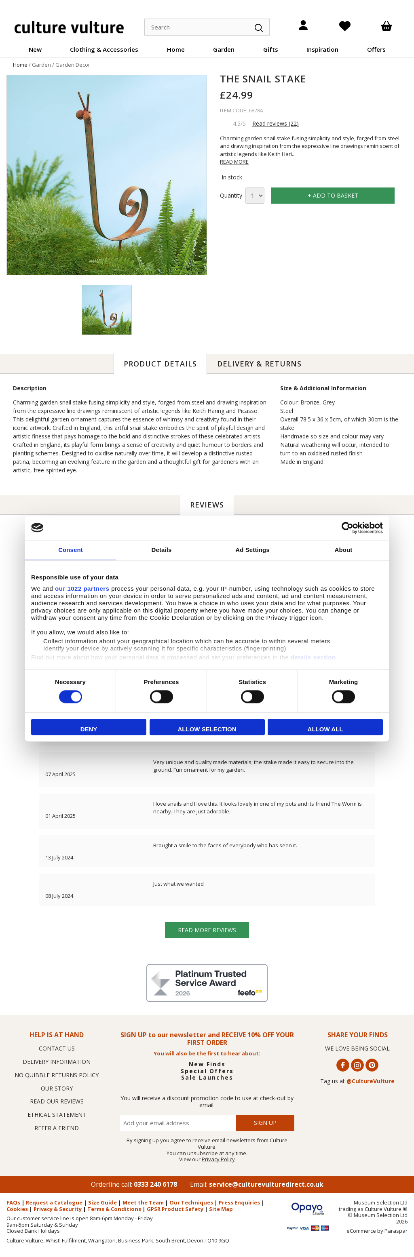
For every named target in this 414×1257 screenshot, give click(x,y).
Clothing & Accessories (104, 49)
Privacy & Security (58, 1209)
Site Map (221, 1209)
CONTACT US (57, 1048)
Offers (376, 49)
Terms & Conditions (114, 1209)
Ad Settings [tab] (252, 549)
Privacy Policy (218, 1159)
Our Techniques (191, 1202)
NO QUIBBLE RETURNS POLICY (57, 1075)
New (35, 49)
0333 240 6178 (155, 1184)
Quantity (231, 195)
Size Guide (102, 1202)
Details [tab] (162, 549)
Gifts (270, 49)
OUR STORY (57, 1088)
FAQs (13, 1202)
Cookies (17, 1209)
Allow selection (207, 729)
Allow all (325, 729)
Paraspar (396, 1230)
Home (176, 49)
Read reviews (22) (275, 123)
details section (313, 657)
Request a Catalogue (54, 1202)
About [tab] (344, 549)
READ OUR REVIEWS (57, 1101)
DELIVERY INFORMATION (57, 1061)
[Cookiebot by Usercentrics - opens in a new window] (347, 528)
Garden (223, 49)
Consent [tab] (70, 549)
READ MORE (234, 161)
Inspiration (322, 49)
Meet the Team (143, 1202)
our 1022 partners (82, 588)
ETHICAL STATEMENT (56, 1114)
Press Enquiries (239, 1202)
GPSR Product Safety (175, 1209)
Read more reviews (207, 930)
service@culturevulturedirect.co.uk (266, 1184)
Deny (88, 729)
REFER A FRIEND (56, 1128)
